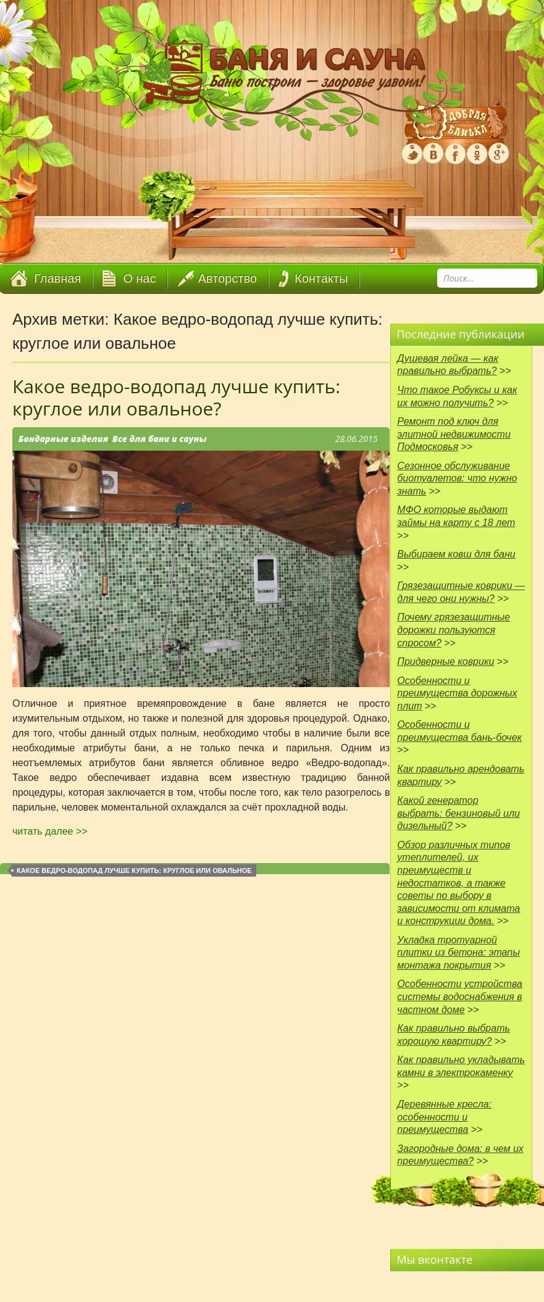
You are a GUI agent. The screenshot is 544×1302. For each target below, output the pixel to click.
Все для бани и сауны (159, 438)
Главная (57, 278)
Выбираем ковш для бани (456, 554)
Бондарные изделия (63, 438)
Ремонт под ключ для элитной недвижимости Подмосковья (453, 434)
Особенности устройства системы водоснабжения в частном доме (459, 996)
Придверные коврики (445, 661)
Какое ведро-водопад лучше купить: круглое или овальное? (176, 397)
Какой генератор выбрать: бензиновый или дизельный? (458, 813)
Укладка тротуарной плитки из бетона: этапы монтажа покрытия (458, 952)
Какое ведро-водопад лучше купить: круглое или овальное (134, 870)
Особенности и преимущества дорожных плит (457, 693)
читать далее (50, 831)
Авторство (227, 278)
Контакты (321, 278)
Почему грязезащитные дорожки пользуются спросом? (453, 630)
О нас (139, 278)
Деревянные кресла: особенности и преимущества (444, 1117)
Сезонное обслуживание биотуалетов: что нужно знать (457, 478)
